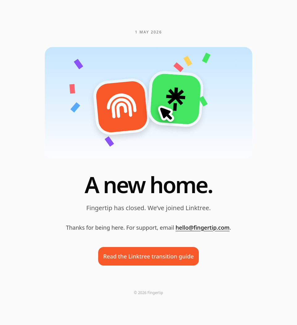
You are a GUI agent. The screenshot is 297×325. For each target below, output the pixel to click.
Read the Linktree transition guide (148, 256)
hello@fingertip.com (203, 227)
